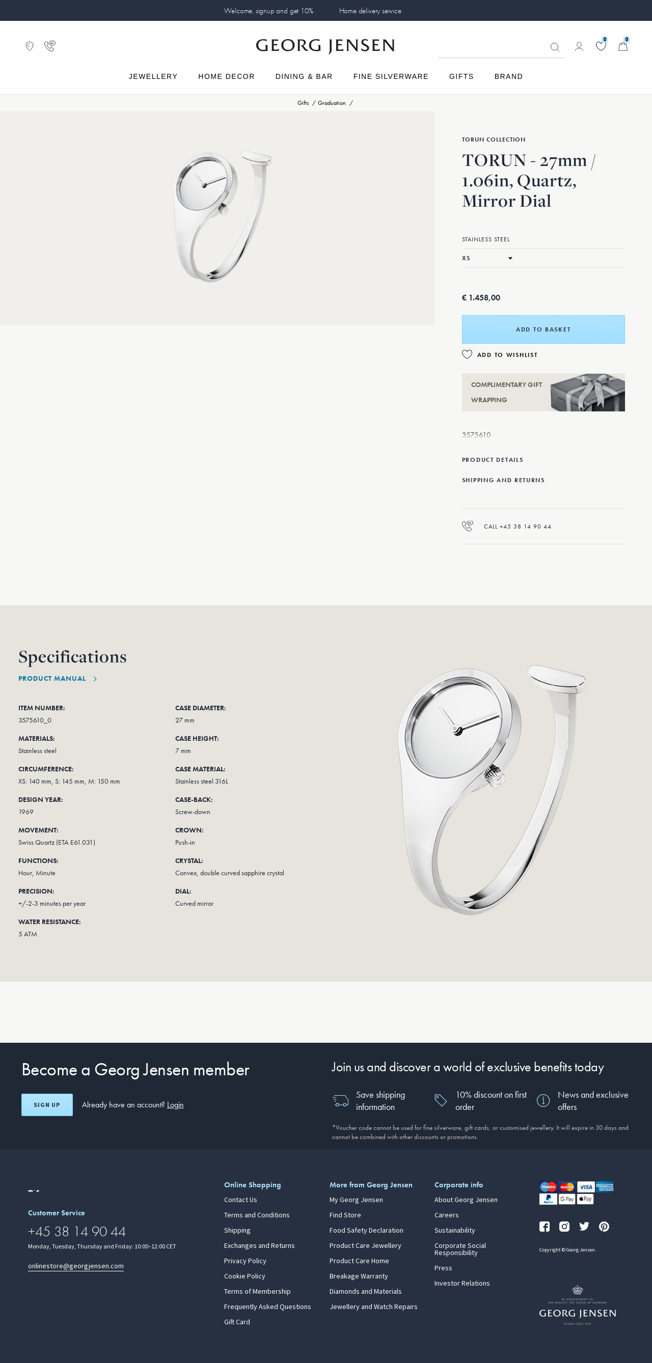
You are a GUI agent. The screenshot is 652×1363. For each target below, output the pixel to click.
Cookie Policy (244, 1276)
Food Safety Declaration (366, 1230)
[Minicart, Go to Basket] (623, 46)
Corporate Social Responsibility (460, 1249)
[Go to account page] (579, 46)
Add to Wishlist (507, 355)
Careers (446, 1215)
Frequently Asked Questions (267, 1307)
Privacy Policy (245, 1261)
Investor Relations (462, 1283)
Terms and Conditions (257, 1215)
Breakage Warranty (359, 1276)
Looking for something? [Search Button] (555, 47)
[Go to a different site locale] (33, 1191)
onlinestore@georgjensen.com (76, 1266)
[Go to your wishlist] (601, 46)
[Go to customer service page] (50, 46)
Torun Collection (494, 139)
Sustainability (454, 1230)
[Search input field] (501, 47)
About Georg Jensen (466, 1200)
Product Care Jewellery (365, 1245)
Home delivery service (370, 11)
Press (443, 1268)
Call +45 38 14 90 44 (507, 526)
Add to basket (543, 329)
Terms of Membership (257, 1291)
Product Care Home (359, 1261)
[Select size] (487, 258)
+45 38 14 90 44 (77, 1231)
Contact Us (240, 1200)
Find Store (345, 1215)
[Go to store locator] (29, 46)
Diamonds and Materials (366, 1291)
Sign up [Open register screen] (47, 1105)
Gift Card (237, 1322)
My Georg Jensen (356, 1200)
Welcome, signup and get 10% (268, 11)
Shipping (237, 1230)
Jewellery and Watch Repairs (374, 1307)
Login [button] (175, 1104)
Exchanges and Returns (259, 1245)
